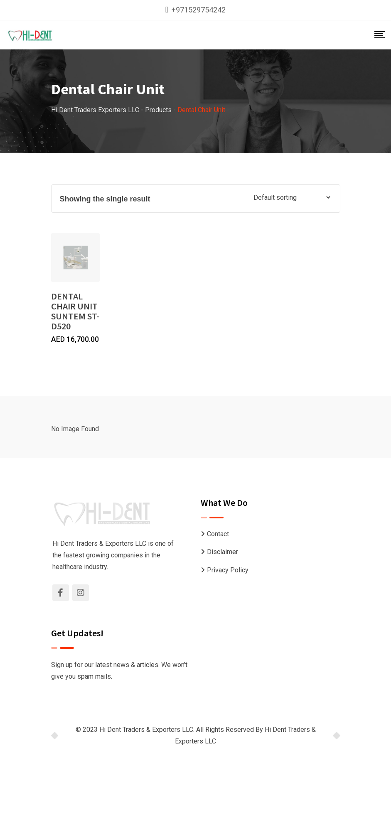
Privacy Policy (227, 570)
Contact (218, 534)
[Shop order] (292, 197)
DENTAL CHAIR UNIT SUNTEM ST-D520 (75, 311)
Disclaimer (222, 552)
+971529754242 (199, 9)
